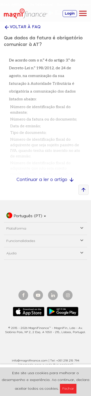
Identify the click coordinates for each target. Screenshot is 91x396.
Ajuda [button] (45, 253)
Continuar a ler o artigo (45, 180)
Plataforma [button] (45, 228)
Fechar (68, 388)
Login (70, 13)
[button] (26, 216)
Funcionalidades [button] (45, 240)
